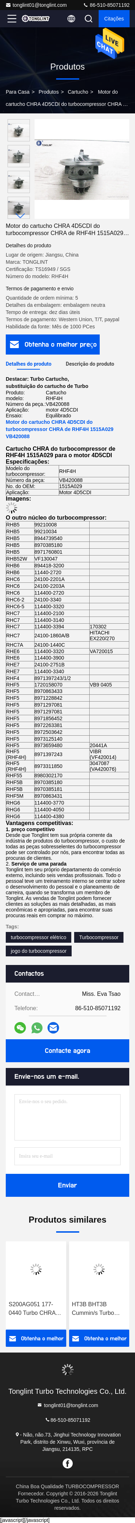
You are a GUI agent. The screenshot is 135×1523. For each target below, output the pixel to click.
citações (114, 19)
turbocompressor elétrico (38, 937)
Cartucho (78, 92)
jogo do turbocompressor (39, 951)
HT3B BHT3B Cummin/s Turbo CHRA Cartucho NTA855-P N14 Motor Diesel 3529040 (93, 1309)
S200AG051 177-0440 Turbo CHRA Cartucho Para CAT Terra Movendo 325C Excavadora (35, 1309)
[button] (20, 216)
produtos (49, 92)
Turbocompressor (98, 937)
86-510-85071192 (106, 5)
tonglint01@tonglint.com (36, 5)
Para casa (18, 92)
